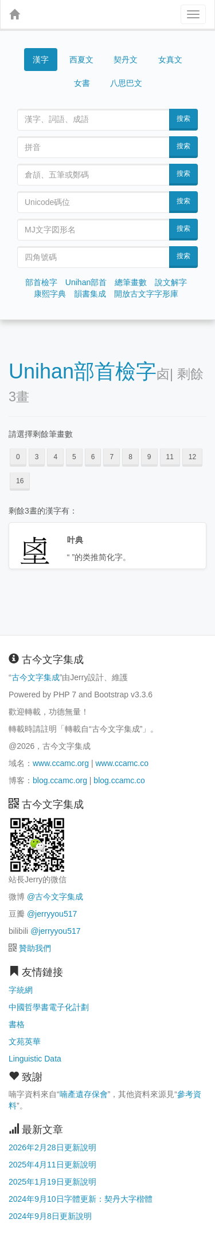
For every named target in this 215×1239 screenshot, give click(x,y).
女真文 (170, 59)
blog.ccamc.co (118, 780)
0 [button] (18, 457)
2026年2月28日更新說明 (52, 1147)
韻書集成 (90, 293)
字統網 (21, 990)
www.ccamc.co (121, 763)
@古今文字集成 (55, 896)
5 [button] (74, 457)
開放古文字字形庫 (146, 293)
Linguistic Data (35, 1058)
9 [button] (149, 457)
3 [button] (37, 457)
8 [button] (130, 457)
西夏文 (81, 60)
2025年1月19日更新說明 (52, 1181)
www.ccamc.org (61, 763)
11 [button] (170, 457)
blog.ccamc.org (60, 780)
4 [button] (55, 457)
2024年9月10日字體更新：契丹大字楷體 (81, 1199)
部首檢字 (41, 282)
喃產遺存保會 (84, 1094)
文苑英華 (25, 1041)
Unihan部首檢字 (83, 371)
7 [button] (112, 457)
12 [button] (192, 457)
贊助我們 (35, 948)
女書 (82, 83)
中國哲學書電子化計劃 (49, 1007)
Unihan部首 (86, 282)
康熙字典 (50, 293)
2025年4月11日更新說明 (52, 1164)
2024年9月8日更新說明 (50, 1216)
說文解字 (171, 282)
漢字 (41, 59)
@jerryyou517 (52, 913)
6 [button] (93, 457)
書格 (17, 1024)
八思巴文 (126, 83)
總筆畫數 (131, 282)
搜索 (183, 119)
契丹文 (126, 59)
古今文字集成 (35, 677)
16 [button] (20, 481)
